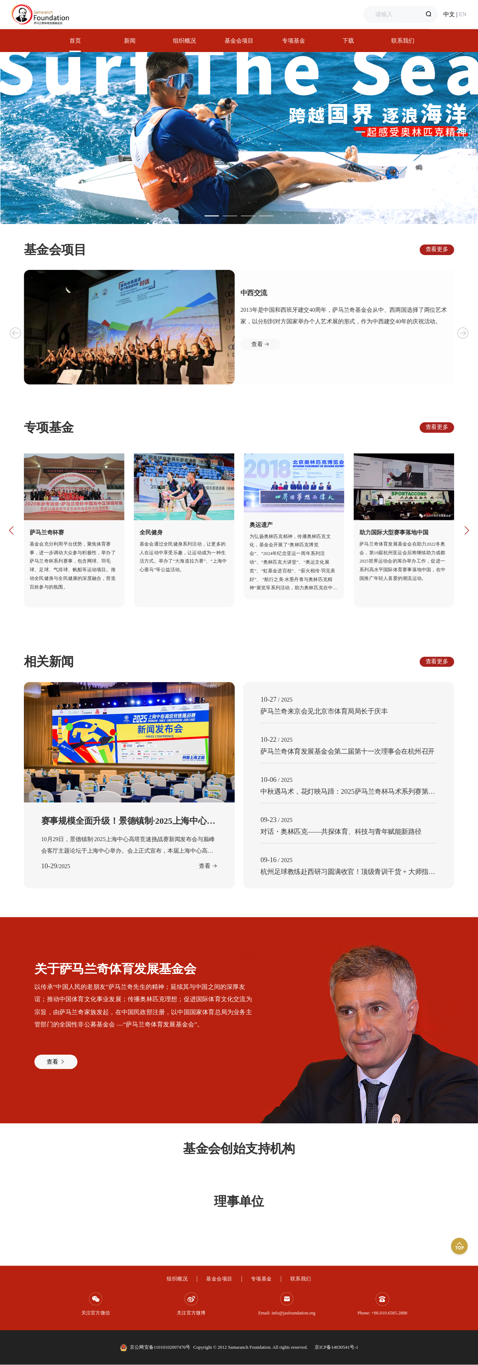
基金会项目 (219, 1279)
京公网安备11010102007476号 (160, 1347)
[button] (11, 530)
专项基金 (261, 1279)
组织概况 (177, 1279)
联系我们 (300, 1279)
